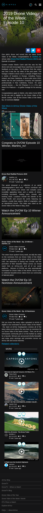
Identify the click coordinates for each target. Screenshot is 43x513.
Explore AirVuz (7, 506)
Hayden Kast (13, 404)
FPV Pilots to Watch (9, 502)
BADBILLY (12, 434)
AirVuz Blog (6, 480)
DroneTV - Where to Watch (11, 487)
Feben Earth (13, 374)
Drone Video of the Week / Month (13, 499)
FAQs (4, 510)
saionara (11, 464)
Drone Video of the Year (10, 495)
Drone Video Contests (17, 247)
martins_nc (13, 177)
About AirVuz (13, 510)
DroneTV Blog (7, 490)
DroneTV (5, 483)
